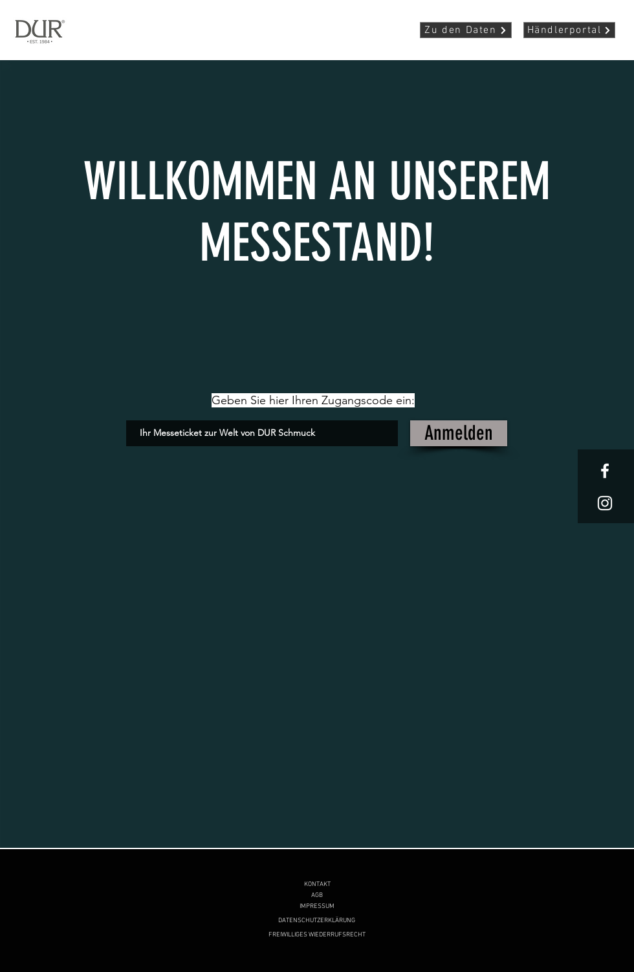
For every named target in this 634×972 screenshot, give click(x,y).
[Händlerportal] (569, 30)
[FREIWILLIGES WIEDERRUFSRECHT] (317, 934)
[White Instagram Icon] (605, 503)
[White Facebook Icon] (605, 471)
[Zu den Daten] (466, 30)
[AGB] (317, 895)
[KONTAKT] (317, 884)
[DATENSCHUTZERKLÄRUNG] (316, 920)
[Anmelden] (458, 433)
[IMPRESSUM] (317, 906)
